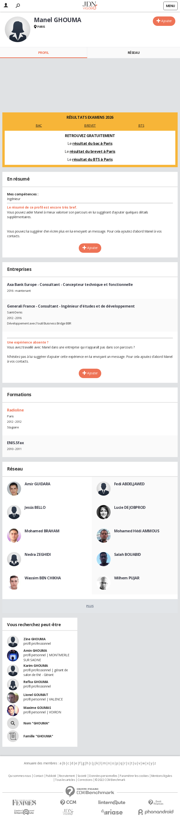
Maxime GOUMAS (37, 707)
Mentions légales (161, 776)
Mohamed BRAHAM (42, 531)
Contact (38, 776)
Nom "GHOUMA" (36, 723)
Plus (90, 606)
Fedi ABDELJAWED (129, 483)
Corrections (85, 780)
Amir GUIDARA (37, 483)
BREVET (90, 125)
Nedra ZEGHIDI (38, 554)
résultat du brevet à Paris (92, 151)
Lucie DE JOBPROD (130, 507)
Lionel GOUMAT (35, 694)
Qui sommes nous (19, 776)
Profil (43, 52)
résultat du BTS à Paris (92, 159)
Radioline (15, 410)
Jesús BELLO (35, 507)
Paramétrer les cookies (134, 776)
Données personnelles (103, 776)
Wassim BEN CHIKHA (43, 578)
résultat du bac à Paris (92, 143)
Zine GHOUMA (34, 639)
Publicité (51, 776)
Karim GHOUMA (35, 665)
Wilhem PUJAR (126, 578)
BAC (39, 125)
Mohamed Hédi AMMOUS (136, 531)
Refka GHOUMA (35, 682)
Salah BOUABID (127, 554)
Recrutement (67, 776)
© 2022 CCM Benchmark (110, 780)
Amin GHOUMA (35, 650)
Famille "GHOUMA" (38, 736)
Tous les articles (65, 780)
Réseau (133, 52)
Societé (82, 776)
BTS (141, 125)
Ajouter (166, 21)
